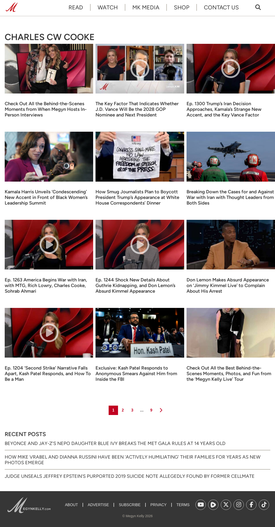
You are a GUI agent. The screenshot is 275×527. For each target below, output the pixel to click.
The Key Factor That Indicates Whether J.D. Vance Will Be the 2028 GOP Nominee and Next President (137, 109)
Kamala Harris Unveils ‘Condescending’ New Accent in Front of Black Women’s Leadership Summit (46, 197)
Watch (108, 7)
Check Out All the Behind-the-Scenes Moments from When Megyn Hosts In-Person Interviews (46, 109)
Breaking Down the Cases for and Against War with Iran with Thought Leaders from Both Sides (230, 197)
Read (76, 7)
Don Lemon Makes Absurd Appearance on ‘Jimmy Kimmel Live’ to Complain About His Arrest (228, 285)
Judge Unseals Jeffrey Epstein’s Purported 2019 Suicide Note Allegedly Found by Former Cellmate (130, 476)
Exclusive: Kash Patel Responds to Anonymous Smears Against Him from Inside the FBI (136, 373)
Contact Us (221, 7)
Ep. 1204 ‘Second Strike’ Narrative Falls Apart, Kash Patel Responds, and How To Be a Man (48, 373)
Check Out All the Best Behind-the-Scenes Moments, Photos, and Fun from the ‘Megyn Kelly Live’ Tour (229, 373)
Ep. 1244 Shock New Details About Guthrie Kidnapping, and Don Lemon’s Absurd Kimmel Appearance (135, 285)
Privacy (158, 505)
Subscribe (129, 505)
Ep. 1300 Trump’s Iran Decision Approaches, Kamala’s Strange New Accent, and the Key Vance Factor (224, 109)
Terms (183, 505)
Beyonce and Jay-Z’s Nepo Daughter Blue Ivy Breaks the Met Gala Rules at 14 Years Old (115, 443)
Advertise (98, 505)
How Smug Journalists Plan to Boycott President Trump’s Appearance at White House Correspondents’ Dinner (137, 197)
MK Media (145, 7)
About (71, 505)
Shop (181, 7)
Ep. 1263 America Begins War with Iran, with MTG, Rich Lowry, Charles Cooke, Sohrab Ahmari (46, 285)
